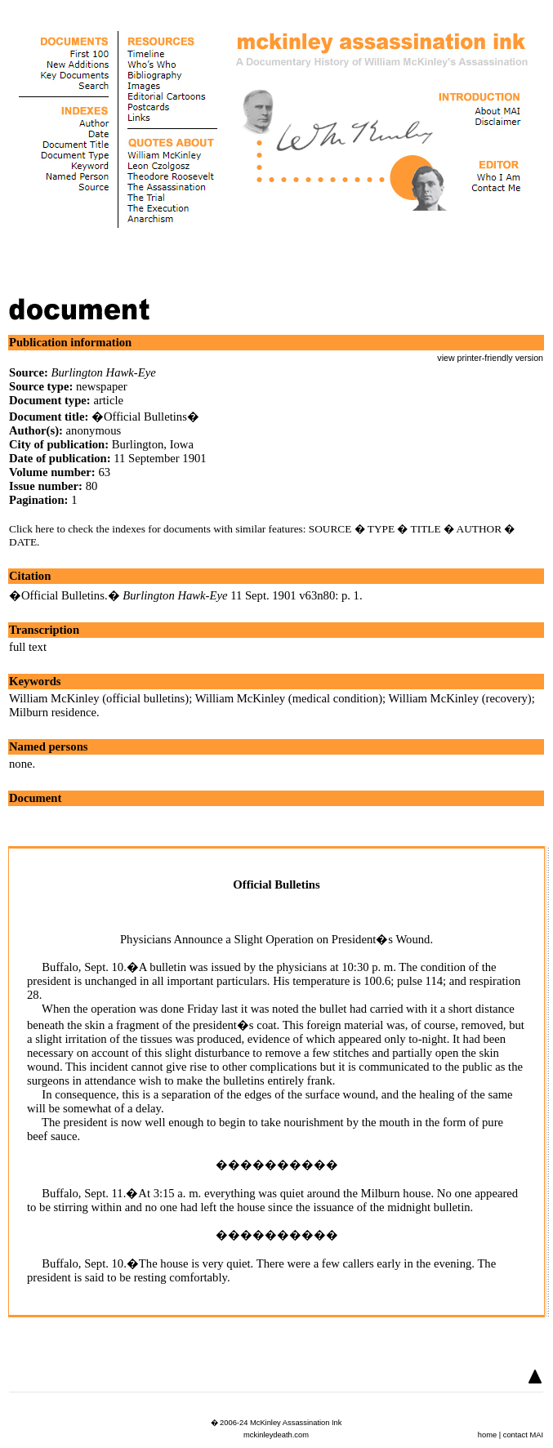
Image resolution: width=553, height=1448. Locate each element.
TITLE (426, 529)
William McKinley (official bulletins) (99, 698)
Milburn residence (52, 712)
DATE (23, 542)
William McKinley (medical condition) (288, 698)
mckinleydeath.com (276, 1435)
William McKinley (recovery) (460, 698)
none (21, 763)
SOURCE (330, 529)
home (487, 1435)
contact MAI (523, 1435)
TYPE (381, 529)
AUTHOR (479, 529)
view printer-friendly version (490, 358)
